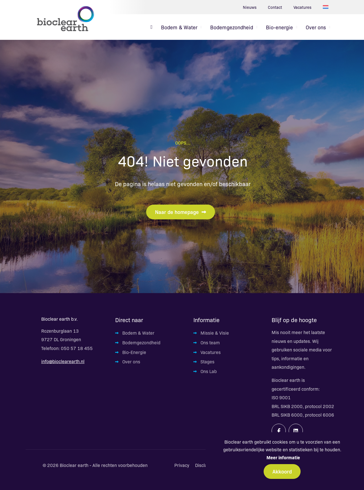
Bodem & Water (138, 333)
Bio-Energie (134, 352)
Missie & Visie (214, 333)
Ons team (210, 342)
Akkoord (282, 471)
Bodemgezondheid (141, 342)
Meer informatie (283, 457)
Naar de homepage (180, 211)
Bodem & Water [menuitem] (179, 27)
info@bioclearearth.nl (62, 361)
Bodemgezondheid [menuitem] (231, 27)
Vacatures (302, 7)
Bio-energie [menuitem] (279, 27)
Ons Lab (208, 371)
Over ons (131, 362)
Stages (207, 362)
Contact (275, 7)
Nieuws (250, 7)
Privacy (181, 465)
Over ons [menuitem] (316, 27)
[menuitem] (151, 27)
